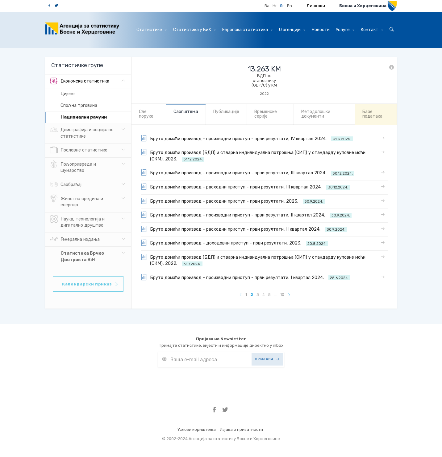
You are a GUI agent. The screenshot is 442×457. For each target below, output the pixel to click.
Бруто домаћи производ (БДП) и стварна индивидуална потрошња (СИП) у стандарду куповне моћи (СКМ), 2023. (253, 155)
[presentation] (205, 382)
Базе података (372, 114)
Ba (267, 5)
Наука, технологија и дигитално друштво (77, 221)
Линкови (316, 5)
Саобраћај (65, 185)
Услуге (345, 29)
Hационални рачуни (83, 117)
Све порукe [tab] (146, 114)
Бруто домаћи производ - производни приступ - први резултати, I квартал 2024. (245, 277)
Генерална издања (75, 240)
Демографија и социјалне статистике (82, 132)
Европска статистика (247, 29)
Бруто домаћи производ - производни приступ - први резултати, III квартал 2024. (247, 172)
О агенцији (292, 29)
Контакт (372, 29)
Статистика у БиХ (194, 29)
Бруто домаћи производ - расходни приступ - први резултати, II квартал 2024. (244, 229)
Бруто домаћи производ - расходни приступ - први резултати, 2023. (233, 201)
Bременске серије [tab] (265, 114)
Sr (282, 5)
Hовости (321, 29)
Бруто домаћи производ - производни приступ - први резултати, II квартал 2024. (246, 215)
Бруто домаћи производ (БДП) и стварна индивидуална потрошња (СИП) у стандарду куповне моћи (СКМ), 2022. (253, 260)
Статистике (151, 29)
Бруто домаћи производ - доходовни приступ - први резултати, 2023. (234, 243)
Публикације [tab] (226, 111)
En (289, 5)
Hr (275, 5)
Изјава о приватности (241, 429)
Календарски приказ (90, 284)
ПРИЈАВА (267, 359)
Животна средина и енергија (76, 201)
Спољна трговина (78, 105)
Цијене (67, 93)
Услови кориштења (196, 429)
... (275, 294)
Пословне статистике (78, 150)
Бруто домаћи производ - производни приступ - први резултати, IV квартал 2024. (247, 138)
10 (282, 294)
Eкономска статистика (79, 81)
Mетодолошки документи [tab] (315, 114)
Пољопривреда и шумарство (73, 166)
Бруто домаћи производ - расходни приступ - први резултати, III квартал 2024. (245, 187)
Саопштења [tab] (185, 111)
